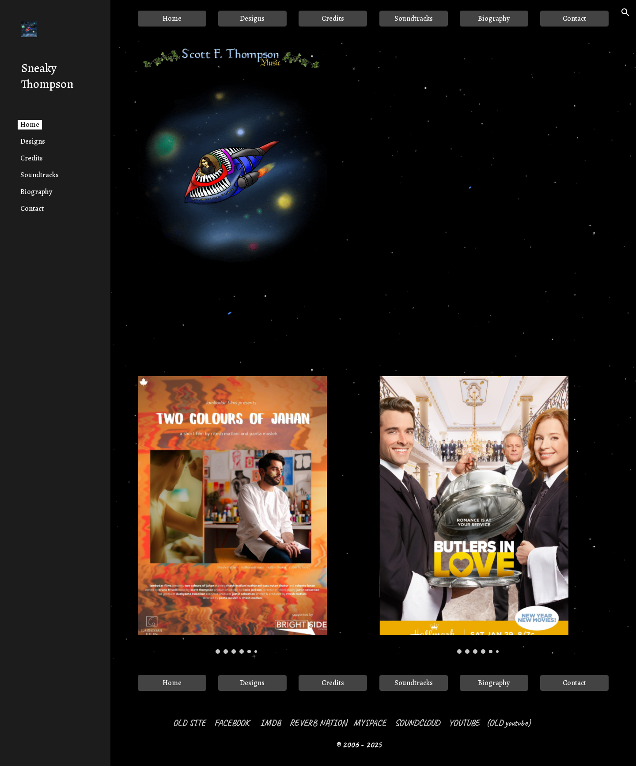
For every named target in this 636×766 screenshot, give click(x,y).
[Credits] (333, 18)
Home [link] (29, 125)
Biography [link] (36, 192)
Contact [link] (32, 208)
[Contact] (574, 18)
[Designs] (252, 18)
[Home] (172, 18)
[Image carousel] (232, 515)
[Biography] (494, 18)
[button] (625, 12)
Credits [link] (31, 158)
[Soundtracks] (413, 18)
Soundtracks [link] (39, 175)
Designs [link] (32, 141)
